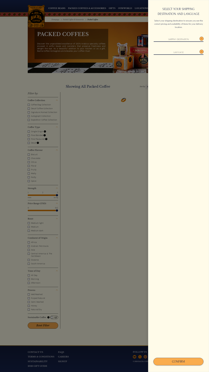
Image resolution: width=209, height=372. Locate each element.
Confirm (178, 361)
